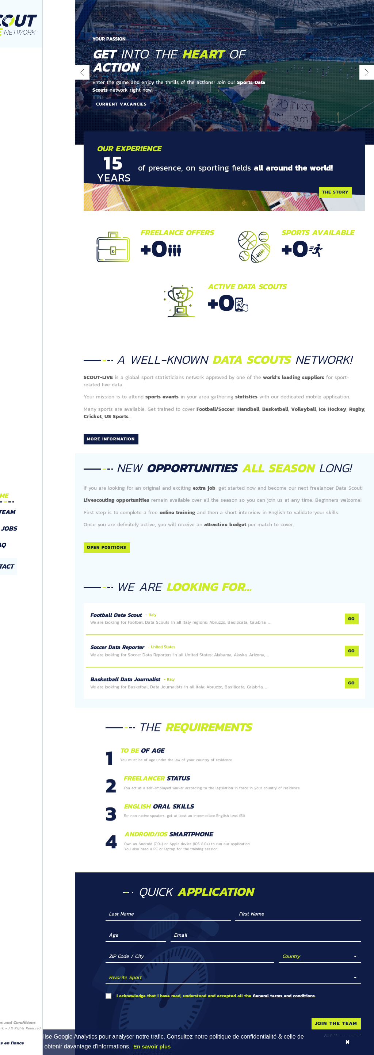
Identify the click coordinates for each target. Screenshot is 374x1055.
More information (111, 439)
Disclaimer (12, 1017)
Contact (37, 561)
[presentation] (82, 72)
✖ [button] (347, 1042)
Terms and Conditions (50, 1017)
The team (37, 507)
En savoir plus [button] (152, 1046)
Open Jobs (37, 523)
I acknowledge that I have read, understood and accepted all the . (216, 1003)
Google (20, 1046)
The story (335, 192)
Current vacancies (121, 104)
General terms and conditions (284, 1002)
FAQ (37, 539)
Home (37, 490)
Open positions (106, 554)
